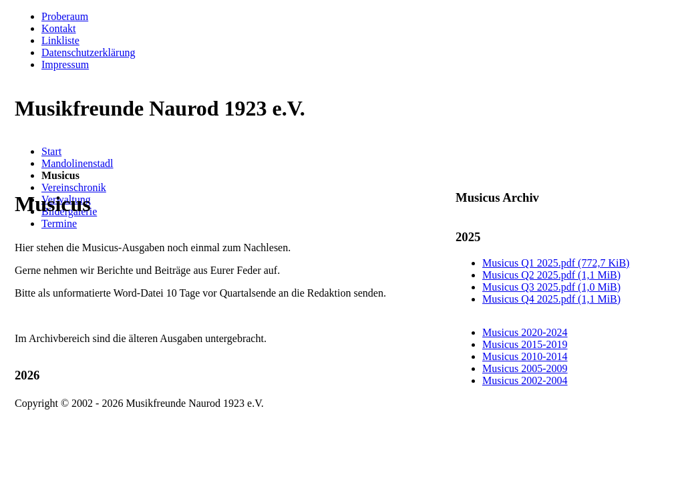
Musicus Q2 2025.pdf (551, 275)
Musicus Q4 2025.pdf (551, 299)
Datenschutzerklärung (88, 52)
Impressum (65, 64)
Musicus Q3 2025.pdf (551, 287)
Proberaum (64, 16)
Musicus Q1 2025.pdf (555, 263)
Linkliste (60, 40)
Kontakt (58, 28)
